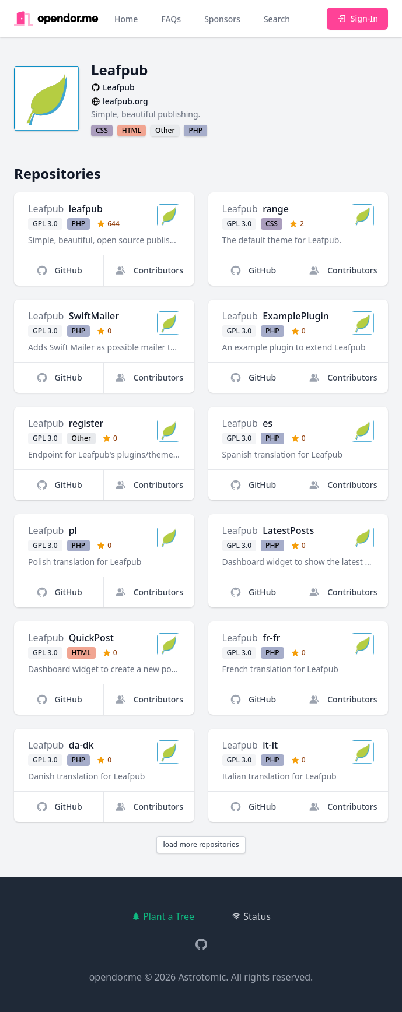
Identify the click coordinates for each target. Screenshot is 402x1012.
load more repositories (201, 844)
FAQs (171, 18)
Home (126, 18)
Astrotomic (202, 977)
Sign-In (357, 18)
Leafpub (46, 208)
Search (277, 18)
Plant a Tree (162, 916)
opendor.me (115, 977)
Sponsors (222, 18)
